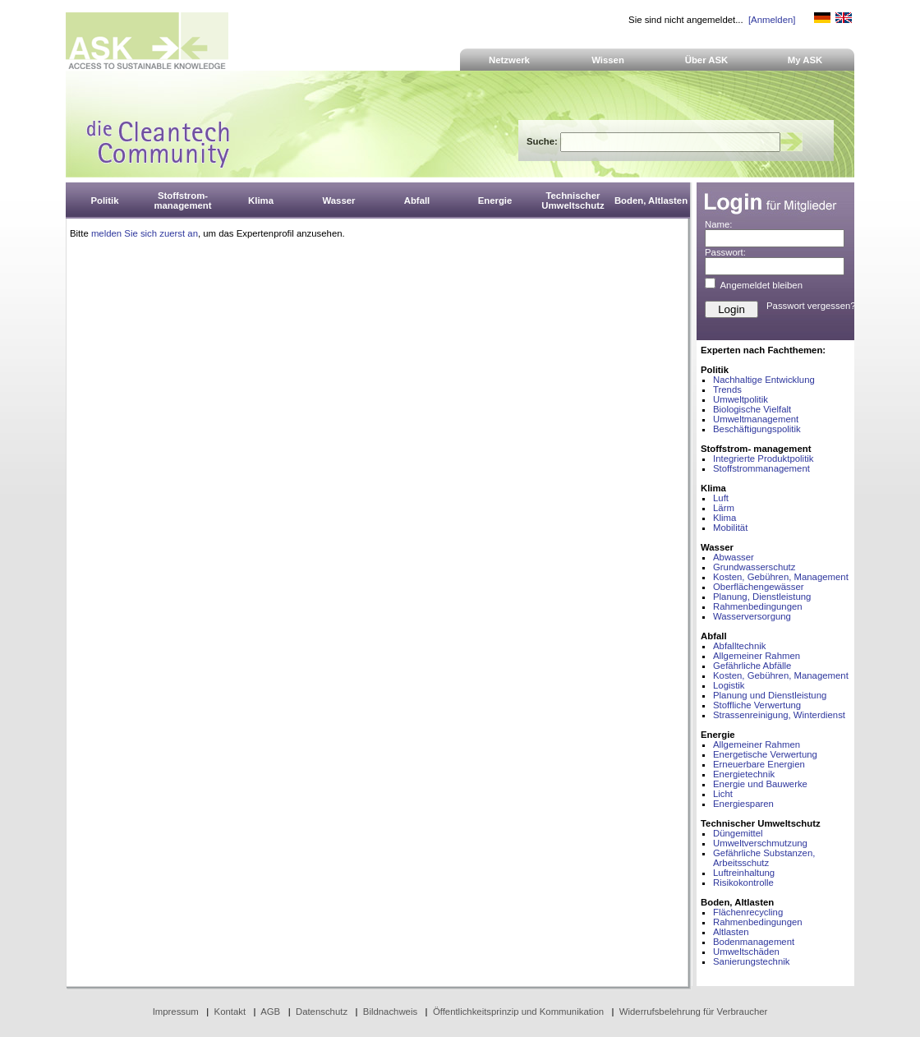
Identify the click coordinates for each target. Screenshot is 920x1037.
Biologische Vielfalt (752, 409)
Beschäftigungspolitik (757, 429)
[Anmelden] (771, 20)
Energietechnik (744, 774)
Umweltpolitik (740, 399)
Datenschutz (321, 1011)
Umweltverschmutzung (760, 843)
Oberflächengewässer (758, 587)
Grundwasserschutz (754, 567)
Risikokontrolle (743, 882)
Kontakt (230, 1011)
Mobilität (730, 527)
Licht (723, 794)
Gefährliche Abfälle (752, 666)
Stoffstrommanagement (761, 468)
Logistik (729, 685)
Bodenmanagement (753, 942)
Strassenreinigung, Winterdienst (779, 715)
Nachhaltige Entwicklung (764, 380)
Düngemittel (738, 833)
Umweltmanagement (755, 419)
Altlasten (731, 932)
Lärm (723, 508)
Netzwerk (509, 60)
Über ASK (707, 60)
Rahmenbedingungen (758, 606)
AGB (270, 1011)
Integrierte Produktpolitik (763, 458)
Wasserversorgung (752, 616)
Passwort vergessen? (811, 306)
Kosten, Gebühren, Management (781, 577)
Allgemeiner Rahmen (756, 656)
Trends (727, 389)
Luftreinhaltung (744, 873)
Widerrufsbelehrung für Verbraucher (693, 1011)
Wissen (607, 60)
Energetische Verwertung (765, 754)
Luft (721, 498)
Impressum (176, 1011)
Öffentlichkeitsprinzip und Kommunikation (518, 1011)
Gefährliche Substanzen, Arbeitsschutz (764, 858)
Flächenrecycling (748, 912)
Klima (724, 518)
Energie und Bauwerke (760, 784)
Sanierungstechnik (751, 961)
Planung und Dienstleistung (769, 695)
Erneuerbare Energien (759, 764)
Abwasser (733, 557)
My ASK (805, 60)
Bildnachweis (390, 1011)
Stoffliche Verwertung (757, 705)
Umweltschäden (746, 951)
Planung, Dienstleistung (762, 596)
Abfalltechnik (739, 646)
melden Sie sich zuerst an (144, 233)
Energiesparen (743, 804)
